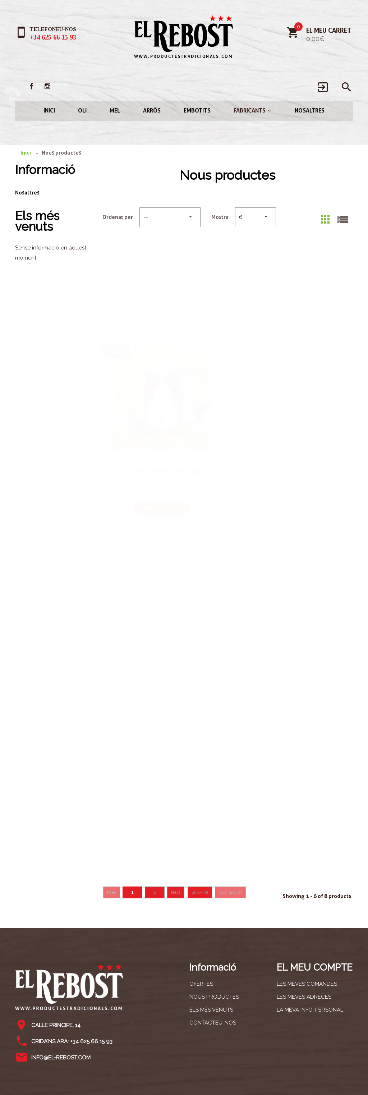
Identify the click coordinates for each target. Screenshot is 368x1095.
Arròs (152, 110)
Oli (82, 110)
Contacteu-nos (212, 1023)
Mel (115, 110)
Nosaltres (310, 110)
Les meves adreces (304, 997)
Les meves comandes (307, 984)
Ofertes (201, 984)
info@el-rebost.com (61, 1057)
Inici (49, 110)
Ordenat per (117, 217)
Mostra (220, 217)
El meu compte (315, 967)
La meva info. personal (310, 1010)
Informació (45, 169)
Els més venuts (37, 221)
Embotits (197, 110)
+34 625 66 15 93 (52, 37)
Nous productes (214, 997)
